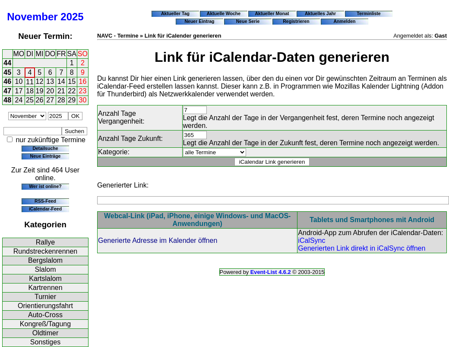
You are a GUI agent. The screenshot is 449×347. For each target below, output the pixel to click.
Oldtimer (45, 333)
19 (40, 91)
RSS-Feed (45, 201)
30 (83, 100)
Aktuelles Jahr (320, 13)
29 (72, 100)
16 (83, 81)
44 (7, 63)
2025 (71, 16)
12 (40, 81)
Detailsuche (45, 148)
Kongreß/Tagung (45, 324)
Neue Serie (248, 21)
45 (7, 72)
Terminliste (368, 13)
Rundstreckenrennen (45, 251)
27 (50, 100)
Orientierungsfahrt (45, 305)
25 (30, 100)
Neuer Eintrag (199, 21)
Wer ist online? (45, 186)
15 (72, 81)
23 (83, 91)
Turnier (45, 296)
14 (61, 81)
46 (7, 81)
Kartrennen (45, 287)
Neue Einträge (45, 156)
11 (30, 82)
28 (61, 100)
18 (30, 91)
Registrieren (296, 21)
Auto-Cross (45, 314)
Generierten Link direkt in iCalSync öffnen (361, 248)
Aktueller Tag (175, 13)
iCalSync (311, 240)
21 (61, 91)
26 (40, 100)
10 (19, 81)
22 (72, 91)
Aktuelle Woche (223, 13)
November (32, 16)
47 (7, 91)
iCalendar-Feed (45, 208)
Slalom (45, 269)
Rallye (45, 242)
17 (19, 91)
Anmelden (345, 21)
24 (19, 100)
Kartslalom (45, 278)
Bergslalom (45, 260)
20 (50, 91)
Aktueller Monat (272, 13)
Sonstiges (45, 342)
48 (7, 100)
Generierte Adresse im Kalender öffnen (157, 240)
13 (50, 81)
